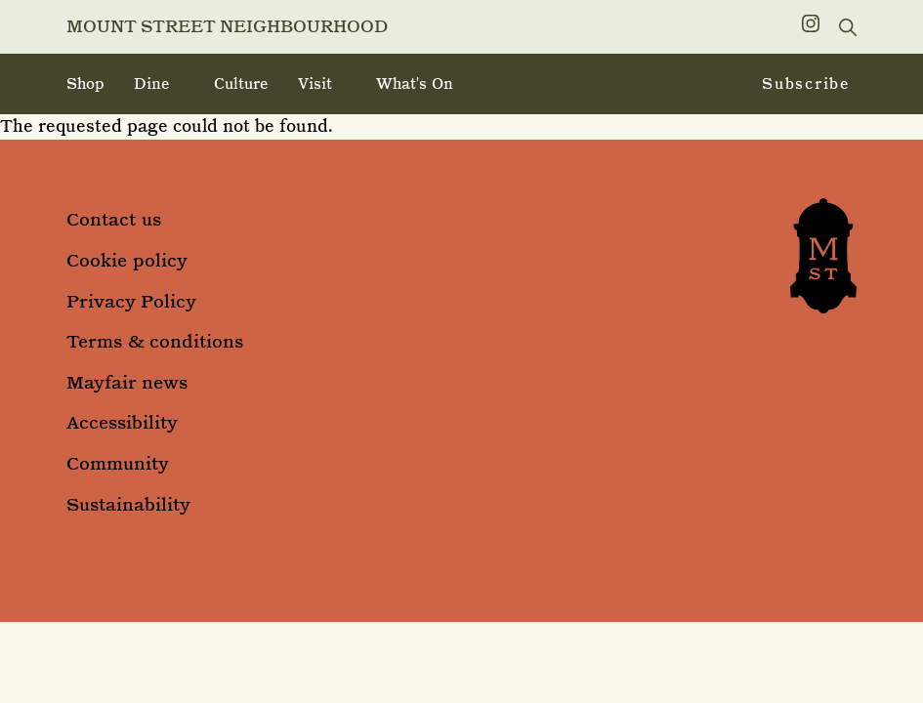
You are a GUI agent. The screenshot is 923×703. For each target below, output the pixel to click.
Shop (85, 83)
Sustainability (128, 504)
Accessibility (122, 422)
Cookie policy (127, 260)
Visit (315, 83)
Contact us (113, 219)
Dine (152, 83)
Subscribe (793, 84)
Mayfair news (127, 382)
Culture (241, 83)
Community (117, 463)
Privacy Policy (131, 301)
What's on (414, 83)
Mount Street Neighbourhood (227, 26)
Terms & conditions (154, 341)
